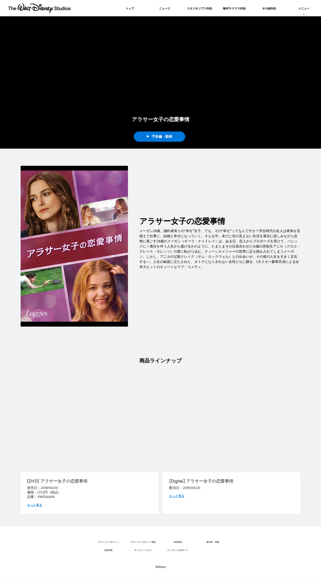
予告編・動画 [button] (159, 137)
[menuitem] (129, 8)
